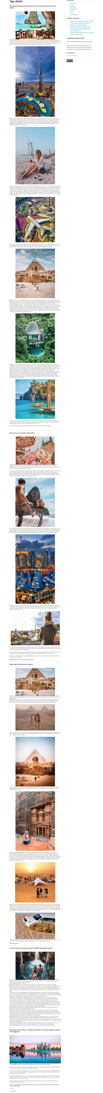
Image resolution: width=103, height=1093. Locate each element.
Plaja (71, 12)
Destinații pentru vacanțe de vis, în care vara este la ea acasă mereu (33, 7)
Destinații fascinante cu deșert (21, 664)
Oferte (72, 10)
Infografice (73, 8)
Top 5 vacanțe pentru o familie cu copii (80, 27)
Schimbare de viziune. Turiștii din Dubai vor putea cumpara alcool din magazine (35, 1031)
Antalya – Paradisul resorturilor (78, 25)
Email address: (71, 53)
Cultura (72, 5)
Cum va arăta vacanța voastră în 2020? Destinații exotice (31, 948)
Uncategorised (74, 14)
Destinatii (72, 7)
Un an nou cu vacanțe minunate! (22, 433)
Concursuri (73, 3)
